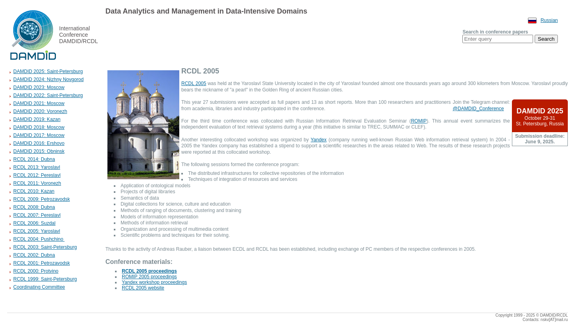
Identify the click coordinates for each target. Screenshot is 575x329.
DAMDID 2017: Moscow (38, 135)
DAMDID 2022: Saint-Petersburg (48, 95)
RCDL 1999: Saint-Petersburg (45, 279)
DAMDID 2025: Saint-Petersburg (48, 71)
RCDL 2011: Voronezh (37, 183)
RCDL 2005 (193, 83)
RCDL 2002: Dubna (34, 255)
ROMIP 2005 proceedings (149, 276)
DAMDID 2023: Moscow (38, 87)
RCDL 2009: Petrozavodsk (41, 199)
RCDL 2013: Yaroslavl (36, 167)
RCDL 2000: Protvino (35, 271)
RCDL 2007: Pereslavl (36, 215)
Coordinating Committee (39, 287)
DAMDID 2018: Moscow (38, 127)
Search (546, 39)
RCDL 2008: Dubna (34, 207)
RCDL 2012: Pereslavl (36, 175)
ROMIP (418, 121)
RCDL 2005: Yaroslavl (36, 231)
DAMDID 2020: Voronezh (40, 111)
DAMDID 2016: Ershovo (38, 143)
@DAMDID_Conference (478, 108)
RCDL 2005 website (143, 288)
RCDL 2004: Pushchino (38, 239)
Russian (549, 20)
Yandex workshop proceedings (154, 282)
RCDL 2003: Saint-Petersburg (45, 247)
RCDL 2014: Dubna (34, 159)
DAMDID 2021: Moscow (38, 103)
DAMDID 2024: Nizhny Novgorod (48, 79)
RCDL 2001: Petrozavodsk (41, 263)
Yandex (319, 140)
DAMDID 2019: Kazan (36, 119)
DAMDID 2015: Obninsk (38, 151)
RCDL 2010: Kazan (33, 191)
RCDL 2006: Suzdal (34, 223)
